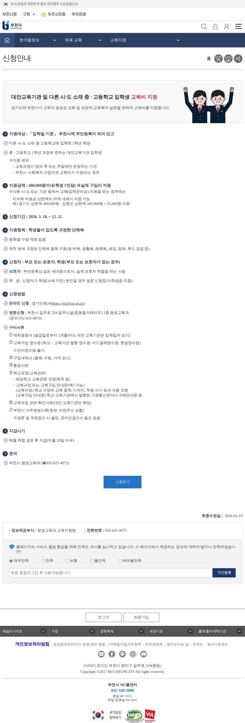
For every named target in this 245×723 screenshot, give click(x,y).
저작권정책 (154, 644)
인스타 (133, 654)
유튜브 (143, 654)
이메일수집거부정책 (125, 644)
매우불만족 (129, 561)
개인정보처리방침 (32, 644)
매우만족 (19, 561)
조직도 (198, 644)
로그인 (103, 617)
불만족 (98, 561)
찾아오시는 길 (178, 644)
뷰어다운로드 (217, 644)
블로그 (101, 654)
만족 (47, 561)
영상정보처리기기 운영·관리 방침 (79, 644)
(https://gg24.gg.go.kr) (68, 303)
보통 (72, 561)
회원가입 (141, 617)
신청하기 (122, 482)
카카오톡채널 (122, 654)
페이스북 (111, 654)
